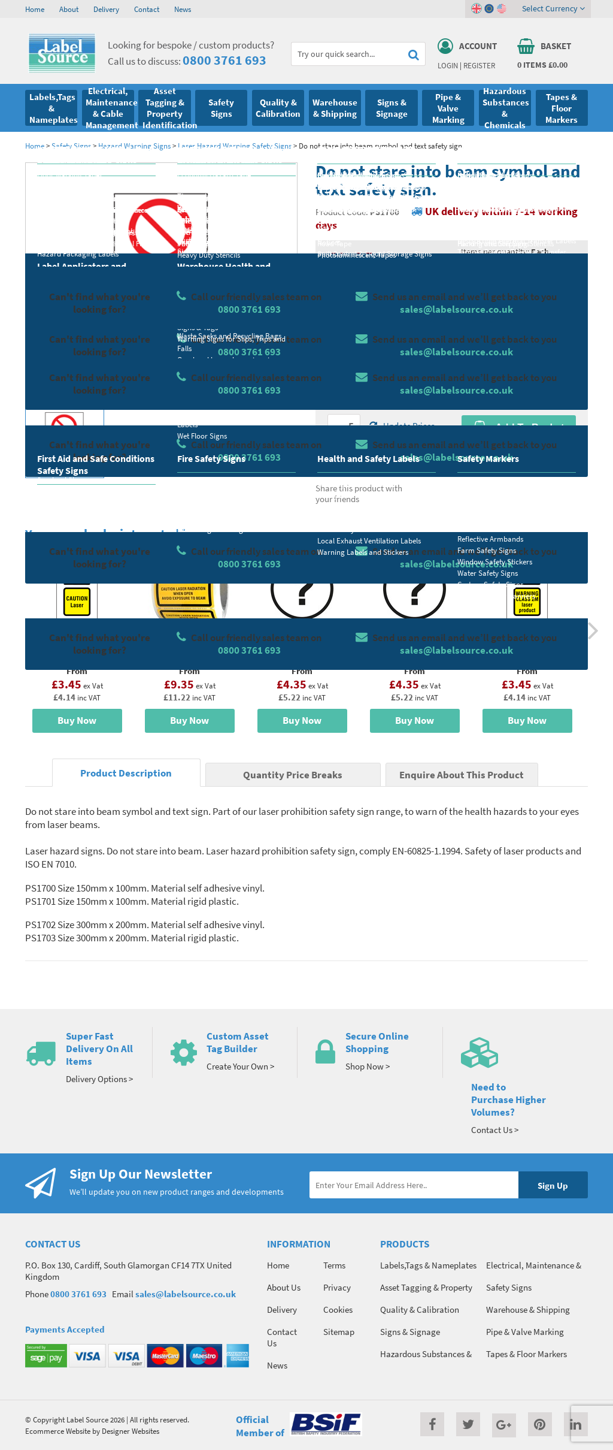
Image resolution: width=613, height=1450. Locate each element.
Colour (473, 357)
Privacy (337, 1287)
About (68, 9)
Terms (334, 1265)
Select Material (355, 310)
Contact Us (282, 1337)
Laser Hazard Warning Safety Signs (235, 145)
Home (34, 9)
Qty (334, 405)
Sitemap (338, 1331)
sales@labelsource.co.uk (185, 1294)
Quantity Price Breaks (518, 273)
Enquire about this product (519, 450)
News (182, 9)
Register (479, 65)
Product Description (126, 773)
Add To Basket (518, 427)
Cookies (338, 1309)
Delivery (106, 9)
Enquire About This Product (461, 775)
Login (448, 65)
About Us (284, 1287)
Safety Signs (71, 145)
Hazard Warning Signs (134, 145)
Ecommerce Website (57, 1431)
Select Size (347, 357)
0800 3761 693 (224, 60)
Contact (146, 9)
